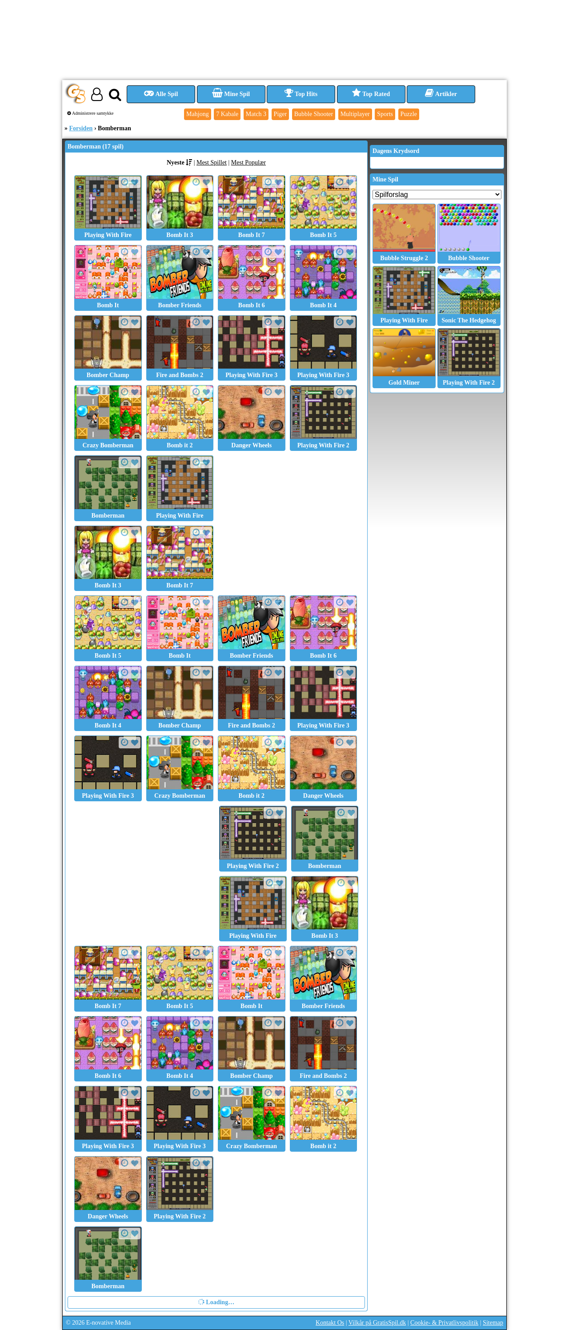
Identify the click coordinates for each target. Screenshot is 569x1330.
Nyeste (175, 162)
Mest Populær (248, 162)
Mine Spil (231, 94)
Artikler (441, 94)
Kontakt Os (330, 1322)
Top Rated (371, 94)
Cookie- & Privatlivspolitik (444, 1322)
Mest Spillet (211, 162)
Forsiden (81, 128)
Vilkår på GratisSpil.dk (377, 1322)
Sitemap (493, 1322)
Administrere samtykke (90, 113)
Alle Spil (161, 94)
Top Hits (300, 94)
